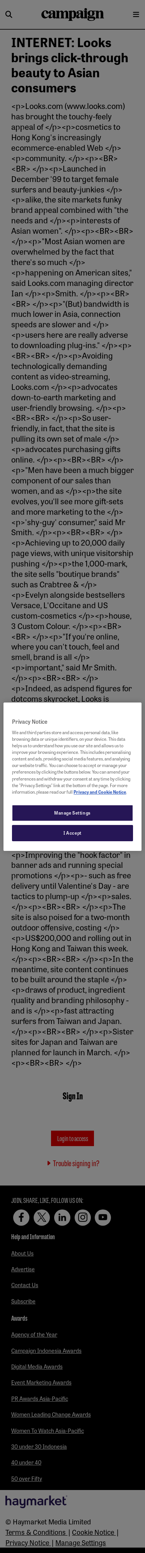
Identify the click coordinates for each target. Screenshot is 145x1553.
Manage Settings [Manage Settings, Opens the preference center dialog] (72, 813)
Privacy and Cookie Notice (99, 792)
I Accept (72, 833)
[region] (72, 776)
